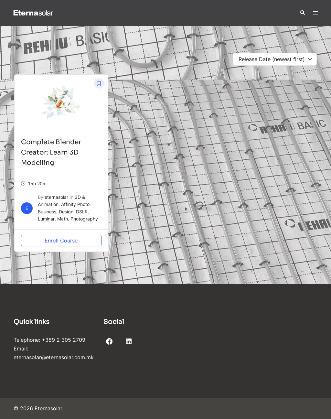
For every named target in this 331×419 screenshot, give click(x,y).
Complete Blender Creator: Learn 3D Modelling (51, 152)
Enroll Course (61, 240)
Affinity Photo (75, 204)
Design (66, 211)
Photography (84, 218)
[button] (302, 13)
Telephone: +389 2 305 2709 (49, 340)
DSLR (82, 211)
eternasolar (56, 197)
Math (62, 218)
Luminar (46, 218)
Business (47, 211)
